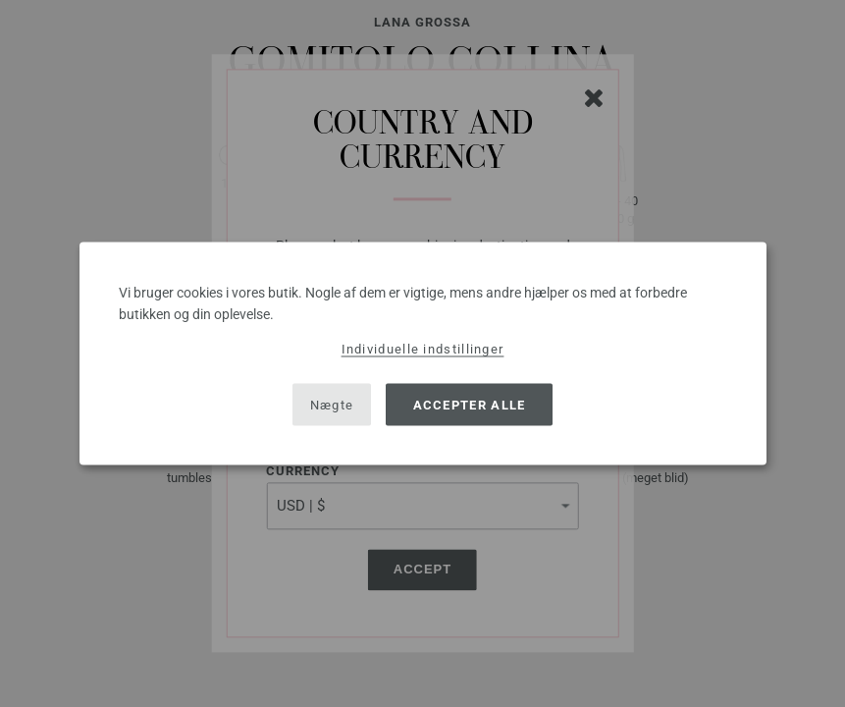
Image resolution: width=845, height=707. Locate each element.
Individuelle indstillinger (423, 349)
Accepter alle (469, 404)
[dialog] (422, 354)
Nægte (332, 404)
